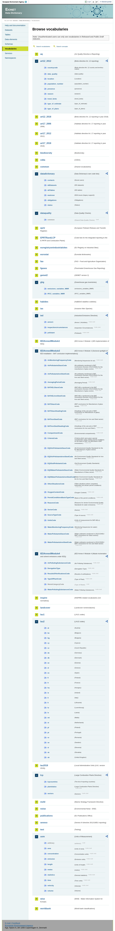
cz (48, 648)
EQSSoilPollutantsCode (56, 463)
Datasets (8, 30)
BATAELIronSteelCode (56, 396)
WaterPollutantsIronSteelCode (59, 542)
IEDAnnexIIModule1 (50, 341)
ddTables (51, 190)
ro (48, 738)
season (50, 94)
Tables (7, 35)
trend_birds (52, 99)
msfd (42, 802)
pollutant (51, 333)
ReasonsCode (53, 503)
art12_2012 (45, 61)
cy (48, 643)
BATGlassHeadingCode (56, 411)
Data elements (11, 39)
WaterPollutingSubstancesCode (60, 590)
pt (48, 733)
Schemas (9, 44)
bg (48, 638)
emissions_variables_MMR (58, 289)
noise (43, 809)
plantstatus (51, 787)
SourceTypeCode (54, 515)
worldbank (45, 908)
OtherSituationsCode (55, 484)
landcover (45, 608)
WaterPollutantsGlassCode (58, 534)
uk (48, 757)
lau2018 (44, 765)
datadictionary (47, 174)
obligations (51, 200)
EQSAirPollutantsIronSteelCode (60, 457)
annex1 (50, 322)
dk (48, 658)
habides (44, 302)
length (49, 864)
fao (41, 261)
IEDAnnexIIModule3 (50, 351)
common (44, 167)
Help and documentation (15, 25)
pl (48, 727)
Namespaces (10, 58)
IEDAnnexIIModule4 (50, 553)
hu (48, 688)
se (48, 743)
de (48, 653)
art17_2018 (45, 143)
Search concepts (62, 46)
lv (48, 713)
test (42, 829)
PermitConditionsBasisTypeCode (60, 497)
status (49, 205)
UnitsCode (51, 520)
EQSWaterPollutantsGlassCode (60, 470)
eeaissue (51, 195)
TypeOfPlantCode (54, 579)
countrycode (52, 68)
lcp (41, 775)
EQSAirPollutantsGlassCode (58, 448)
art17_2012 (45, 133)
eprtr (42, 228)
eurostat (44, 254)
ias (41, 308)
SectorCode (52, 510)
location (50, 79)
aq (41, 54)
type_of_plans (53, 109)
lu (48, 708)
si (48, 748)
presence (51, 89)
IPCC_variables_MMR (56, 294)
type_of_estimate (54, 104)
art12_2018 (45, 117)
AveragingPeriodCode (56, 382)
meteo (49, 870)
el (48, 668)
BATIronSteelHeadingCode (58, 426)
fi (47, 678)
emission (51, 859)
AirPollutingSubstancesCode (59, 563)
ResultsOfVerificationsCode (58, 574)
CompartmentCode (55, 433)
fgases (43, 268)
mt (48, 718)
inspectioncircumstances (57, 327)
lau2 (42, 621)
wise (42, 899)
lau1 (42, 614)
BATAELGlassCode (55, 387)
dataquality (45, 213)
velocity (50, 885)
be (48, 633)
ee (48, 663)
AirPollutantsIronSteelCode (58, 374)
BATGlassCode (53, 404)
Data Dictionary (24, 20)
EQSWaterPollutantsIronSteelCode (60, 477)
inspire (43, 598)
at (48, 628)
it (47, 698)
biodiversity (46, 153)
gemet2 (44, 275)
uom (42, 836)
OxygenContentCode (55, 492)
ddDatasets (52, 185)
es (48, 673)
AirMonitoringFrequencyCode (59, 360)
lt (47, 703)
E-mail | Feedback (12, 923)
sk (48, 752)
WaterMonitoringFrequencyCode (60, 527)
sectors (50, 793)
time (49, 880)
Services (8, 53)
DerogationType (53, 568)
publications (46, 816)
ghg (42, 282)
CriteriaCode (52, 438)
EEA (16, 2)
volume (50, 891)
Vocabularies (11, 49)
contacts (50, 180)
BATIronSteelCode (54, 419)
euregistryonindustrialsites (53, 247)
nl (48, 723)
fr (48, 683)
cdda (42, 160)
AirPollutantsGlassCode (57, 365)
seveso (43, 822)
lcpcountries (52, 782)
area (49, 848)
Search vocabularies (43, 46)
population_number (55, 84)
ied (41, 315)
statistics (51, 875)
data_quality (52, 74)
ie (48, 693)
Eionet (15, 20)
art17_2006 (45, 124)
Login (89, 2)
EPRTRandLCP (47, 238)
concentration (53, 854)
